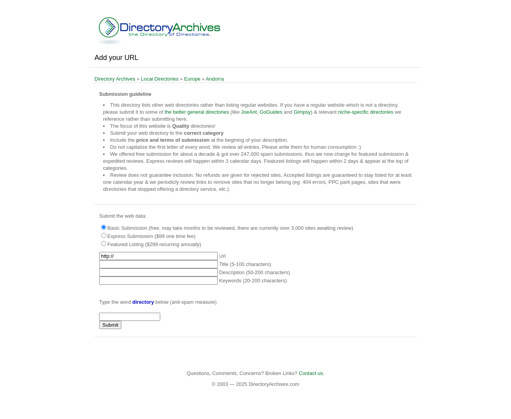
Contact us (311, 373)
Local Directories (159, 79)
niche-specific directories (365, 112)
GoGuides (271, 112)
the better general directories (196, 112)
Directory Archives (114, 79)
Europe (192, 79)
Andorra (215, 79)
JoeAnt (249, 112)
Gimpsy (302, 112)
